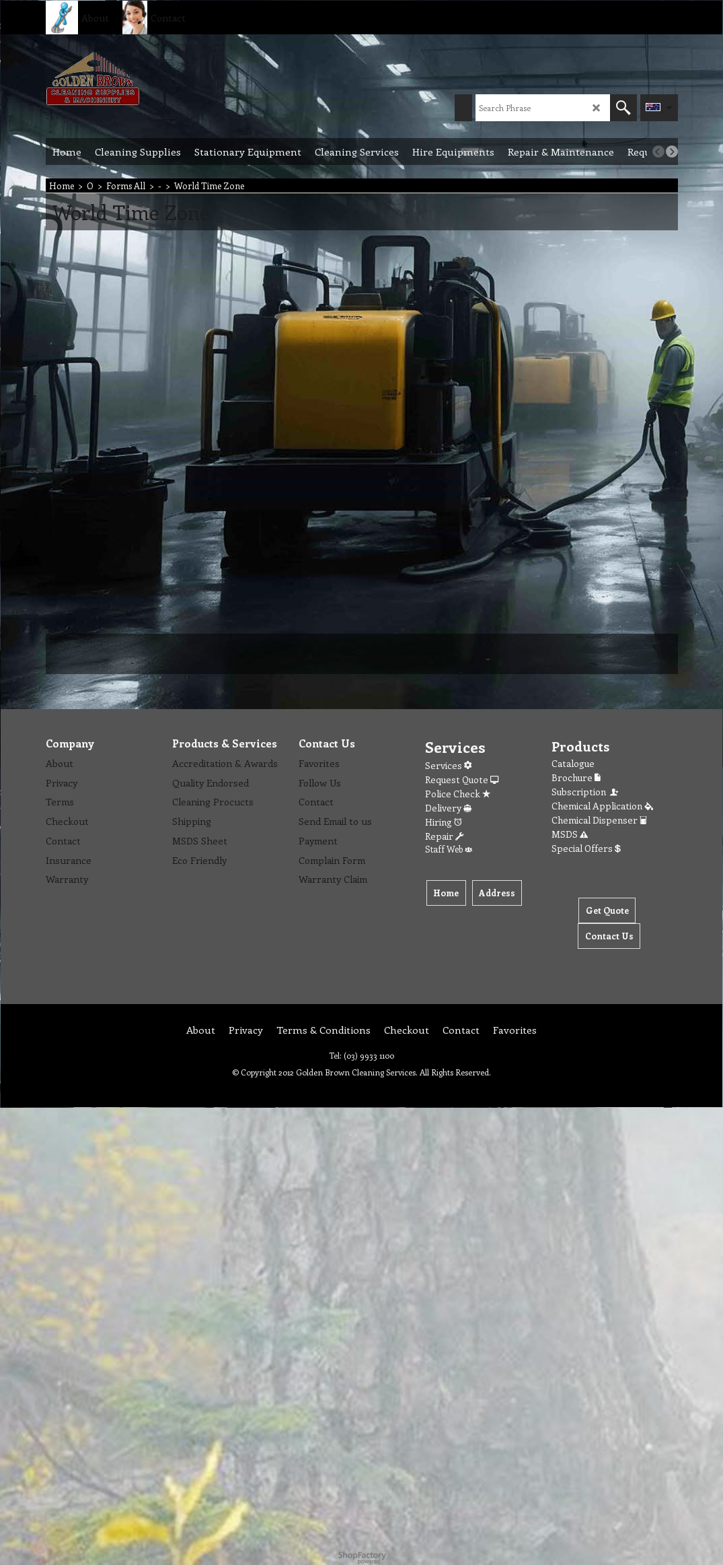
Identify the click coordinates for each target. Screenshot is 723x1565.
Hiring (443, 821)
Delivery (448, 807)
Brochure (576, 777)
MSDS (569, 834)
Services (448, 765)
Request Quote (461, 779)
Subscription (585, 791)
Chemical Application (602, 805)
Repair (444, 836)
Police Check (457, 793)
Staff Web (448, 849)
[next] (672, 151)
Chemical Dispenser (599, 819)
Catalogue (573, 763)
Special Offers (586, 848)
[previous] (658, 151)
